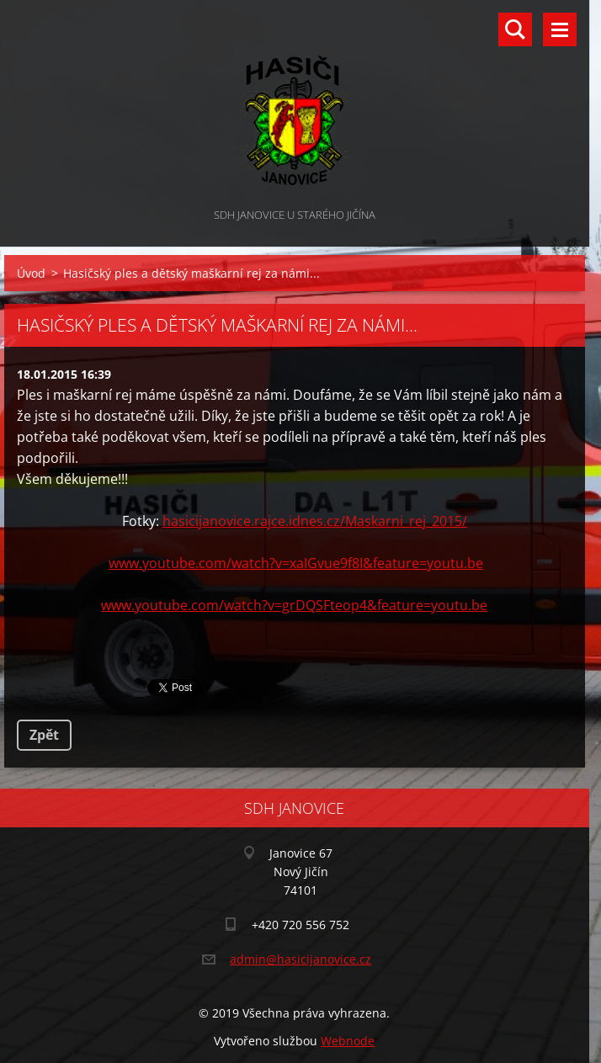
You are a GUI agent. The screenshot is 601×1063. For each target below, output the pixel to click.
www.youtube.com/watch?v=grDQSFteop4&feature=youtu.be (294, 605)
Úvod (31, 273)
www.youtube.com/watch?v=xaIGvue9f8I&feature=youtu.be (296, 563)
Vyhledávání (515, 29)
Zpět (44, 734)
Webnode (348, 1041)
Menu (560, 29)
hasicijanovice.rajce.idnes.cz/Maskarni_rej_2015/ (314, 521)
